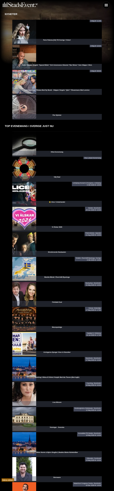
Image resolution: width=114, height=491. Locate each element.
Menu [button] (106, 5)
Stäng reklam (7, 480)
